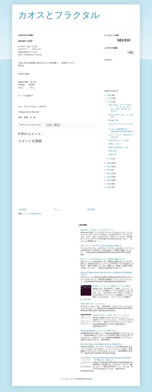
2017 (109, 166)
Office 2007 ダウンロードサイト (93, 304)
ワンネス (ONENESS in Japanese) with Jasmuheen (121, 130)
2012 (109, 184)
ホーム (56, 209)
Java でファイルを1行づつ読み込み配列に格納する (101, 246)
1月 (110, 159)
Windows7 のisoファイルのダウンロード (97, 230)
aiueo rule (113, 151)
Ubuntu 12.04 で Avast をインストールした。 (112, 315)
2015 (109, 173)
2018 (109, 163)
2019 (109, 95)
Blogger (89, 379)
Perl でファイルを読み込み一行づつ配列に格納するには (103, 259)
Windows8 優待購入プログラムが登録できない (99, 331)
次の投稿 (22, 209)
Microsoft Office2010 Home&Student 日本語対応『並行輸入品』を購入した (112, 359)
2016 (109, 170)
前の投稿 (91, 209)
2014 (109, 177)
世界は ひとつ (115, 144)
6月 (110, 98)
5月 (110, 102)
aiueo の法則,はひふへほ (118, 147)
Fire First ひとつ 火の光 (119, 140)
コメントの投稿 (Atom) (32, 214)
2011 (109, 187)
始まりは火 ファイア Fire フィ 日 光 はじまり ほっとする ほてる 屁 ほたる (120, 108)
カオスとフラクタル (59, 15)
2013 (109, 180)
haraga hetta (114, 120)
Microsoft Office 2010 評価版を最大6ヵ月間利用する (101, 344)
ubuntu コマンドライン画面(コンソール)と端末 (111, 286)
